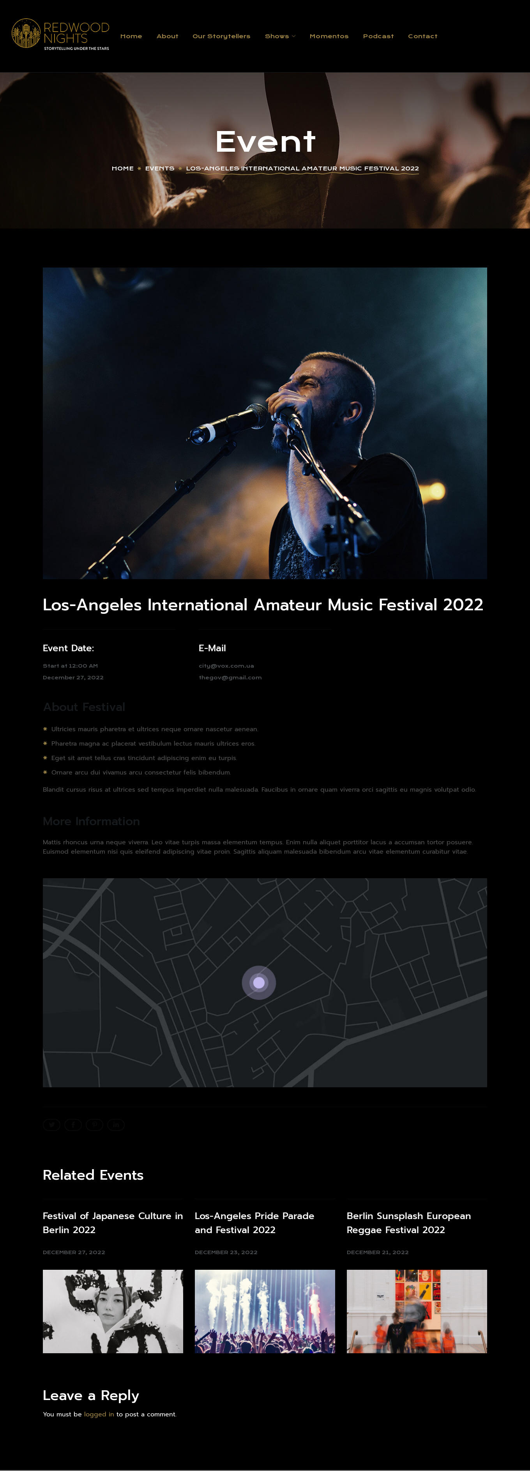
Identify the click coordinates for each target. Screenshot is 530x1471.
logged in (99, 1414)
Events (160, 168)
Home (122, 168)
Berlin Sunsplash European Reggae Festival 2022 (409, 1223)
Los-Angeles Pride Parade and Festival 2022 (254, 1223)
